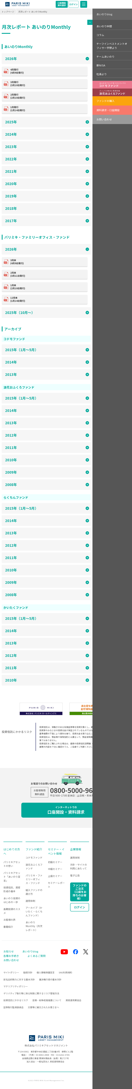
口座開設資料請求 (62, 4)
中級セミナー (55, 869)
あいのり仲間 (104, 26)
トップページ (8, 11)
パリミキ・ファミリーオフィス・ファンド (34, 879)
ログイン (73, 4)
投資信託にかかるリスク (15, 1000)
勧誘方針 (27, 972)
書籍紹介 (8, 926)
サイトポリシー (11, 972)
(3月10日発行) (47, 83)
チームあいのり (105, 56)
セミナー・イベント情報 (56, 851)
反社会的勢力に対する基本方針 (19, 979)
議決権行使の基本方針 (50, 979)
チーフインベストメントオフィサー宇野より (111, 46)
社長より (101, 74)
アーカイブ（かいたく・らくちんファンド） (34, 911)
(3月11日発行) (47, 274)
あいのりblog (104, 14)
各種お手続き (11, 956)
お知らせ (8, 951)
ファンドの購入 (105, 101)
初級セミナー (55, 862)
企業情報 (75, 849)
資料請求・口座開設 (108, 110)
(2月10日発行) (47, 96)
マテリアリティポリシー (15, 986)
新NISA (100, 65)
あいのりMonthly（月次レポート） (34, 926)
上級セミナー (55, 876)
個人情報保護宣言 (45, 972)
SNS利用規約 (65, 972)
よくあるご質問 (37, 956)
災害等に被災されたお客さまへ (43, 1007)
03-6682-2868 (42, 1054)
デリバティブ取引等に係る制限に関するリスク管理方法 (31, 993)
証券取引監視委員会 (13, 1007)
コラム (100, 35)
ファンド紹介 (34, 849)
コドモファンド (34, 857)
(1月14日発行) (47, 109)
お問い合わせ (104, 119)
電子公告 (75, 875)
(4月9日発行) (47, 71)
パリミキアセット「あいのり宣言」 (11, 876)
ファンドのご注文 (79, 891)
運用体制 (30, 901)
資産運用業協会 (73, 1000)
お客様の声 (9, 919)
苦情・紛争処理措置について (46, 1000)
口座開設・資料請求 (66, 810)
